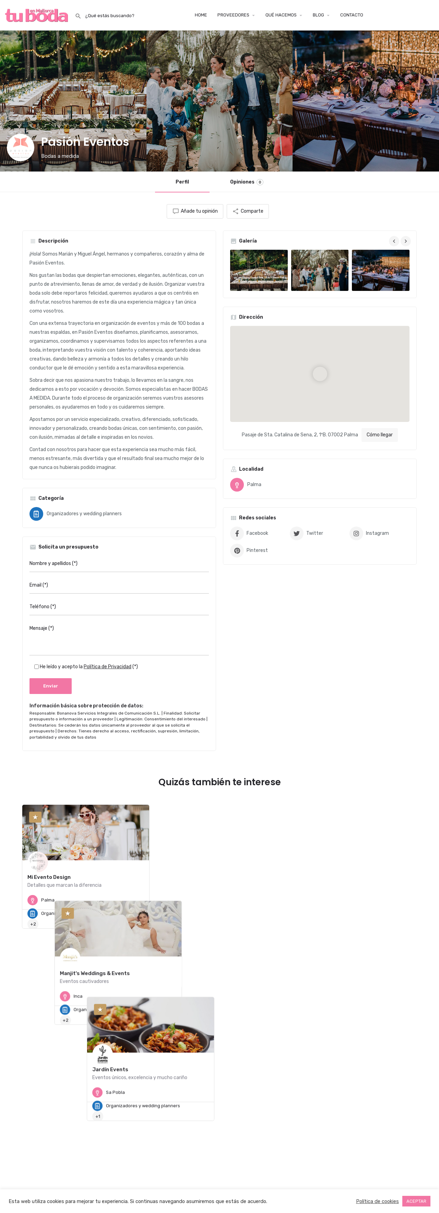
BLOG (318, 14)
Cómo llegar (380, 435)
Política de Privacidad (107, 667)
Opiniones (246, 182)
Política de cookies (377, 1201)
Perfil (182, 182)
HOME (201, 14)
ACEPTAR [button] (416, 1201)
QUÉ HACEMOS (281, 14)
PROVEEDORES (233, 14)
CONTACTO (351, 14)
